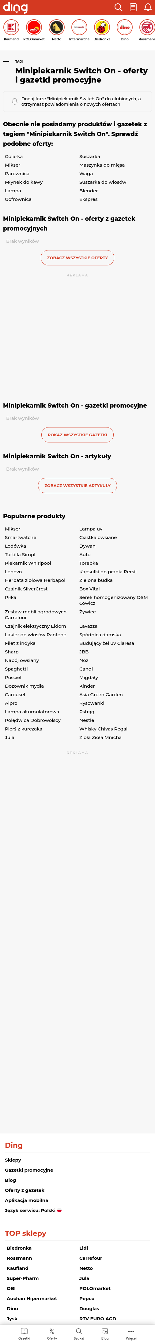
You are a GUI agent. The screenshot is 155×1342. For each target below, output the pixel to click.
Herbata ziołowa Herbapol (35, 580)
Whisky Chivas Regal (103, 729)
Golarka (14, 156)
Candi (86, 669)
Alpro (11, 703)
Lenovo (13, 572)
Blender (88, 191)
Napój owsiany (22, 660)
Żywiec (87, 612)
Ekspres (88, 199)
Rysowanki (91, 703)
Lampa (13, 191)
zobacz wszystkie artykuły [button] (77, 485)
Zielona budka (96, 580)
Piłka (10, 597)
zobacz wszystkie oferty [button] (77, 257)
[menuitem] (24, 1333)
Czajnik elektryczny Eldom (35, 626)
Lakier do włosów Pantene (35, 635)
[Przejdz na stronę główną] (15, 8)
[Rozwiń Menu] (131, 1333)
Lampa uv (90, 529)
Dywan (87, 546)
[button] (119, 7)
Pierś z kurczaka (23, 729)
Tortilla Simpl (20, 554)
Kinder (87, 686)
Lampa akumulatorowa (32, 712)
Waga (86, 173)
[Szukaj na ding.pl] (79, 1333)
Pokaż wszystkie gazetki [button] (77, 434)
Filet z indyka (20, 643)
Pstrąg (86, 712)
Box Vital (89, 589)
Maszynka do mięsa (102, 165)
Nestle (86, 720)
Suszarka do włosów (102, 182)
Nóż (83, 660)
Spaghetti (16, 669)
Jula (9, 737)
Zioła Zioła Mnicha (100, 737)
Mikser (12, 165)
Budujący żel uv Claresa (106, 643)
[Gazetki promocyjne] (24, 1333)
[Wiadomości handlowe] (105, 1333)
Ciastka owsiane (98, 537)
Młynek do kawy (24, 182)
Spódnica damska (100, 635)
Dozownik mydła (24, 686)
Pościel (13, 677)
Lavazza (88, 626)
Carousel (15, 694)
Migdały (88, 677)
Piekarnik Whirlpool (28, 563)
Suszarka (89, 156)
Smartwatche (20, 537)
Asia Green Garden (101, 694)
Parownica (17, 173)
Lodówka (15, 546)
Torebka (88, 563)
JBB (84, 652)
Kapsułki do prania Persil (108, 572)
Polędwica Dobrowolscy (33, 720)
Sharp (12, 652)
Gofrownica (18, 199)
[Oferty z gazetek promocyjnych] (52, 1333)
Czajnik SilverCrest (26, 589)
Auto (84, 554)
